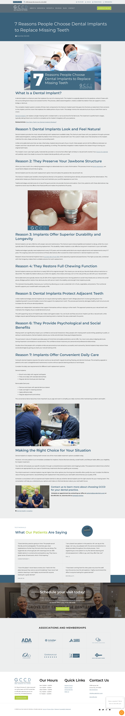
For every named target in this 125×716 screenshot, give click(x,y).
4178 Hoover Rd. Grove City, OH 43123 (35, 2)
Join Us (44, 709)
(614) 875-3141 (93, 697)
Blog (65, 8)
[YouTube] (109, 709)
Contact (71, 8)
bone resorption (98, 166)
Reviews (58, 8)
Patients (50, 8)
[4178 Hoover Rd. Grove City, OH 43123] (24, 2)
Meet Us (67, 691)
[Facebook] (99, 709)
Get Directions (93, 689)
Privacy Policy (50, 709)
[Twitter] (103, 709)
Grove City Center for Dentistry (72, 600)
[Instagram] (106, 709)
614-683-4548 (70, 602)
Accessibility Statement (65, 709)
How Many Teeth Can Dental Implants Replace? (41, 122)
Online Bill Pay (69, 689)
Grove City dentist (102, 152)
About (33, 8)
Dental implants (20, 116)
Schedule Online (77, 495)
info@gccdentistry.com (96, 693)
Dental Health (21, 511)
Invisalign (29, 511)
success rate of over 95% (51, 256)
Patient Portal (68, 687)
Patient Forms (69, 685)
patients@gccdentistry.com (96, 493)
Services (41, 8)
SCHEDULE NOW (21, 697)
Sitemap (57, 709)
